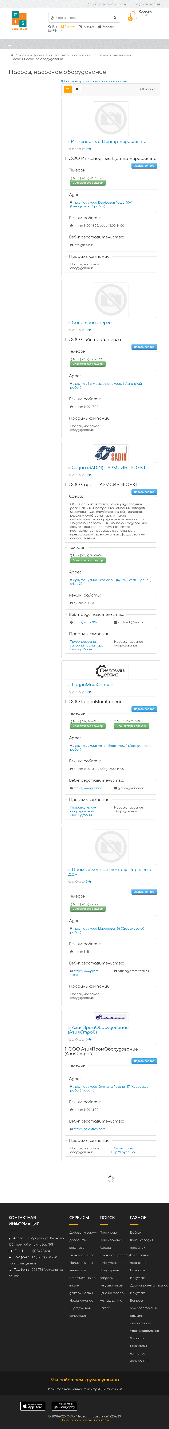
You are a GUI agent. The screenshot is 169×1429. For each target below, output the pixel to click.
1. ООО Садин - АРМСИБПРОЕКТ (101, 484)
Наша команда (81, 1300)
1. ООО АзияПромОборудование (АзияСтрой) (101, 1051)
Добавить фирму (83, 1232)
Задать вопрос (144, 165)
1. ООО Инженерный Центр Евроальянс (110, 158)
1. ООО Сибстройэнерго (93, 339)
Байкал (135, 1232)
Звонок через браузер (88, 182)
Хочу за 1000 (139, 1361)
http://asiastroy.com (89, 1129)
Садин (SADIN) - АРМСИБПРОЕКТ (109, 467)
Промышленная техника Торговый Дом (109, 872)
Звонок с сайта (81, 1255)
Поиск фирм (109, 1232)
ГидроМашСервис (92, 684)
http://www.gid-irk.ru (88, 788)
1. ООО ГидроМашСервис (93, 701)
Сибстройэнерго (92, 322)
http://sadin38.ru (86, 622)
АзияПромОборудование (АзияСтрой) (98, 1030)
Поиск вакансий (112, 1240)
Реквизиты (77, 1270)
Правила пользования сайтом (84, 1420)
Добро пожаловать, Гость (106, 4)
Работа (106, 26)
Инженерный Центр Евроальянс (108, 141)
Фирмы (68, 26)
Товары (86, 26)
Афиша (55, 30)
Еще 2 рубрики (81, 649)
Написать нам (81, 1262)
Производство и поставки (66, 55)
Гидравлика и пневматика (111, 55)
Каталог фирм (30, 55)
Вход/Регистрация (147, 4)
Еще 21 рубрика (123, 1152)
